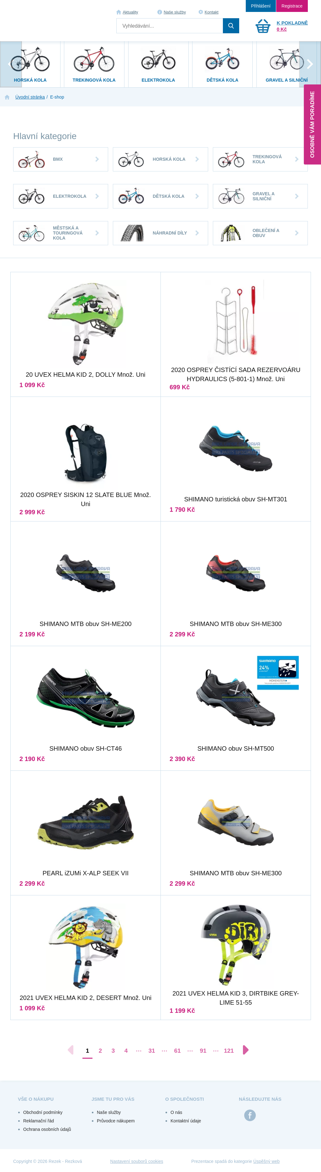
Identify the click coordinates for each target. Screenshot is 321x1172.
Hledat (231, 25)
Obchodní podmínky (42, 1112)
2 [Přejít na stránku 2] (100, 1050)
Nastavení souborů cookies (136, 1161)
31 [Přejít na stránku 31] (151, 1050)
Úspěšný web (266, 1161)
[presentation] (11, 64)
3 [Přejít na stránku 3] (113, 1050)
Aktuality (130, 12)
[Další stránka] (243, 1049)
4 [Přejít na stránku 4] (126, 1050)
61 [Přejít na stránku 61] (177, 1050)
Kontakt (211, 12)
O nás (176, 1112)
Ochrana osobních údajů (47, 1129)
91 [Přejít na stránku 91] (203, 1050)
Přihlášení (261, 5)
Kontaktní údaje (186, 1120)
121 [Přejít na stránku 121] (229, 1050)
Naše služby (175, 12)
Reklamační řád (38, 1120)
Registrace (292, 5)
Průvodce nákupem (116, 1120)
